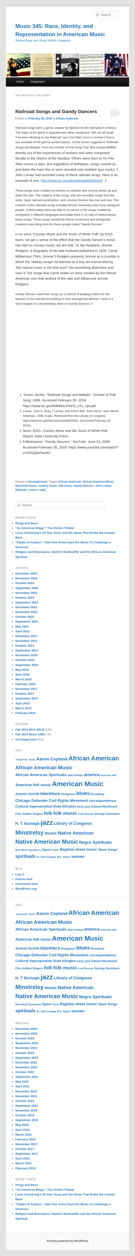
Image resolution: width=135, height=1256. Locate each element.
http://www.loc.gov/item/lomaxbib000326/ (72, 180)
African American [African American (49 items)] (93, 758)
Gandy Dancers (84, 485)
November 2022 (26, 612)
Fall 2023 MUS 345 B (29, 729)
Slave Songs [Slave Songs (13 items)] (107, 849)
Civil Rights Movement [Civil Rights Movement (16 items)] (68, 801)
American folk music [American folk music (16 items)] (33, 785)
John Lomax (103, 485)
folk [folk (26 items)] (48, 813)
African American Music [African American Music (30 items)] (43, 767)
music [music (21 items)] (50, 833)
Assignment (37, 81)
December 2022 (26, 607)
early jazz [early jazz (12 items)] (83, 806)
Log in (19, 874)
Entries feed (23, 879)
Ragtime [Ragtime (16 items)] (67, 849)
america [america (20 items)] (92, 774)
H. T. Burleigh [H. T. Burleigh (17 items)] (27, 823)
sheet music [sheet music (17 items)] (86, 849)
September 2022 (26, 621)
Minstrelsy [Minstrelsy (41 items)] (29, 832)
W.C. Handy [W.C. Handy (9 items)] (63, 857)
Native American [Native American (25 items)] (76, 833)
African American (69, 481)
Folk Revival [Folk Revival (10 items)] (86, 814)
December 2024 (26, 573)
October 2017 (24, 693)
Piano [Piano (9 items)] (55, 849)
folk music (65, 485)
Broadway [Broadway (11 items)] (97, 794)
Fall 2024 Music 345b (30, 734)
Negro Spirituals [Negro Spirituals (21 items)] (95, 842)
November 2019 (26, 655)
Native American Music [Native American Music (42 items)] (46, 841)
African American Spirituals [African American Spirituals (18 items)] (41, 775)
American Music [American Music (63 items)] (77, 784)
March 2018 (23, 679)
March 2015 (23, 708)
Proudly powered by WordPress (67, 1241)
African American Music (98, 481)
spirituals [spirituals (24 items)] (25, 856)
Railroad (20, 489)
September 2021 (26, 650)
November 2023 (26, 593)
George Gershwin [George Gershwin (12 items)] (107, 813)
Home (20, 81)
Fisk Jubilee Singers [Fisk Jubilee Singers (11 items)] (29, 813)
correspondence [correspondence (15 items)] (102, 801)
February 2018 (25, 684)
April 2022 (22, 631)
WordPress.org (26, 888)
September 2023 (26, 602)
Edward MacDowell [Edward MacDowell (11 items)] (104, 806)
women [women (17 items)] (77, 856)
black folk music (26, 485)
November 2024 (26, 578)
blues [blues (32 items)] (83, 793)
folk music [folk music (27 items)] (65, 813)
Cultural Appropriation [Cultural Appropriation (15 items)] (33, 806)
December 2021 (26, 636)
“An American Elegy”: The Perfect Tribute (44, 528)
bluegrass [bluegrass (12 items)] (68, 794)
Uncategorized (36, 481)
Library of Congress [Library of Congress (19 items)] (73, 823)
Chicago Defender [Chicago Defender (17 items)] (31, 800)
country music (47, 485)
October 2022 (24, 616)
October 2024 (24, 583)
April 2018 (22, 674)
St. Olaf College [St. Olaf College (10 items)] (46, 857)
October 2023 (24, 597)
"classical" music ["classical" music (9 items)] (25, 759)
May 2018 (22, 669)
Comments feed (26, 884)
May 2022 (22, 626)
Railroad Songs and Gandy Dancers (56, 111)
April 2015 (22, 703)
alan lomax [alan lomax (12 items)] (75, 775)
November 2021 (26, 641)
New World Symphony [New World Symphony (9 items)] (28, 849)
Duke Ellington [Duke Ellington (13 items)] (64, 806)
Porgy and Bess (26, 523)
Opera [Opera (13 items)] (46, 849)
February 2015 (25, 713)
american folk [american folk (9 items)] (108, 775)
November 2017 (26, 689)
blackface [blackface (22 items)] (50, 793)
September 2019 (26, 665)
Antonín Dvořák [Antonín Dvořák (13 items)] (27, 794)
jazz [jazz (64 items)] (46, 822)
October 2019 (24, 660)
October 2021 (24, 645)
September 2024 (26, 588)
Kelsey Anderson (67, 118)
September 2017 (26, 698)
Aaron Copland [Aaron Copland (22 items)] (52, 759)
